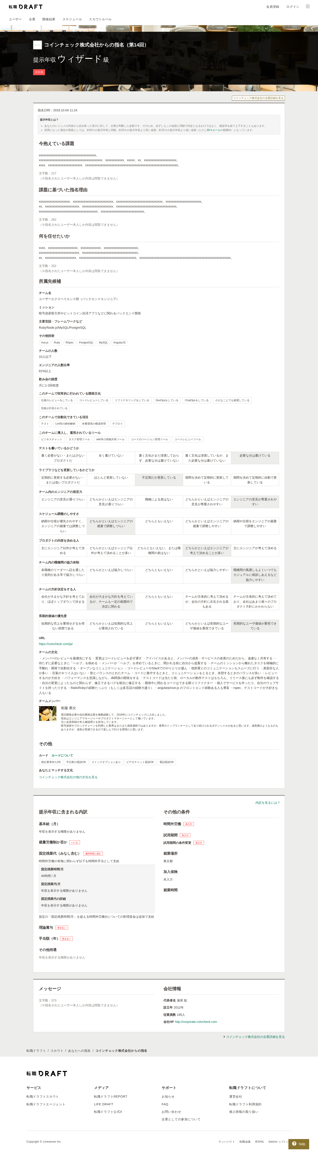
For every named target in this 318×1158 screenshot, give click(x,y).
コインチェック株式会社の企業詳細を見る (258, 98)
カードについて (62, 755)
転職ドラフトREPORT (110, 1096)
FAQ (165, 1104)
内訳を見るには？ (268, 802)
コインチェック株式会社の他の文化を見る (68, 777)
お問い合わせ (171, 1111)
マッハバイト (226, 1141)
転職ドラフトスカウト (42, 1096)
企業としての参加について (181, 1119)
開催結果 (48, 19)
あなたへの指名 (79, 1050)
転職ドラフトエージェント (45, 1104)
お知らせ (168, 1096)
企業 (32, 19)
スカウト (57, 1050)
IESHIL (259, 1141)
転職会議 (245, 1141)
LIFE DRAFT (103, 1104)
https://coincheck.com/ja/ (56, 644)
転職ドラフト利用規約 (245, 1104)
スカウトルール (100, 19)
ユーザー (15, 19)
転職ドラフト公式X (108, 1111)
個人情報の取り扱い (243, 1111)
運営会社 (235, 1096)
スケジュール (72, 19)
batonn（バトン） (280, 1141)
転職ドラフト (36, 1050)
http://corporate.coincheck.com (196, 1022)
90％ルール (213, 130)
